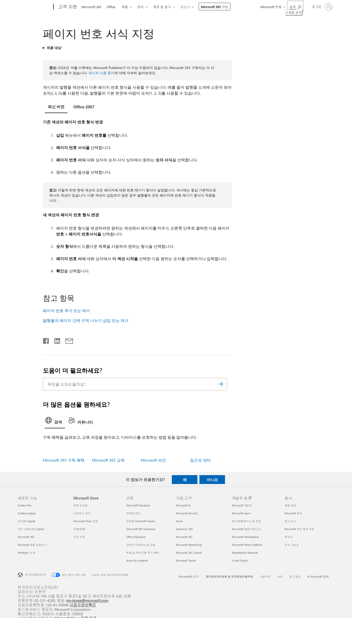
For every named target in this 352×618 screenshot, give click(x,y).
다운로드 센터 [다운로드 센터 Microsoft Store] (81, 513)
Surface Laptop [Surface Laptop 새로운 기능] (26, 513)
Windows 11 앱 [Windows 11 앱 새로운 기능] (27, 552)
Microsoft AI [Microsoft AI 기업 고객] (183, 505)
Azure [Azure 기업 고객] (179, 521)
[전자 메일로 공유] (67, 340)
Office (111, 7)
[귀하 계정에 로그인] (322, 7)
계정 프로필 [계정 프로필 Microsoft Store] (80, 505)
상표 (280, 576)
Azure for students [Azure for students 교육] (137, 560)
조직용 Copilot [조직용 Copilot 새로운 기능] (26, 521)
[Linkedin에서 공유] (55, 340)
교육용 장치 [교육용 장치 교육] (133, 513)
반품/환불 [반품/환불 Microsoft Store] (79, 529)
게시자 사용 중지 (101, 72)
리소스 (185, 7)
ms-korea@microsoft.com (87, 600)
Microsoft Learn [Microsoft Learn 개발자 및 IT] (241, 513)
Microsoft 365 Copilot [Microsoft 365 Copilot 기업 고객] (189, 552)
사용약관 (265, 576)
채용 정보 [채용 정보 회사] (290, 505)
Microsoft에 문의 (189, 576)
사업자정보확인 (82, 604)
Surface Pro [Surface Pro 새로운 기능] (24, 505)
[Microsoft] (34, 7)
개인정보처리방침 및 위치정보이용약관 (229, 576)
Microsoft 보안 (153, 460)
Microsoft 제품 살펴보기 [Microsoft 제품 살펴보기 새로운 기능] (32, 545)
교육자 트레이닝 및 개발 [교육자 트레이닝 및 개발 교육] (141, 545)
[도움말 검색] (295, 6)
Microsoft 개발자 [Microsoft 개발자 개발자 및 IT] (242, 505)
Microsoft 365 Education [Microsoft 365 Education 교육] (140, 529)
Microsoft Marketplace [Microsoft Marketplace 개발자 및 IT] (245, 537)
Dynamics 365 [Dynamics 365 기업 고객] (184, 529)
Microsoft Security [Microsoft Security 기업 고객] (187, 513)
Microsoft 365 (91, 7)
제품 (125, 7)
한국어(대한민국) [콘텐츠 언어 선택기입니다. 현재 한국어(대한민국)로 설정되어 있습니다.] (35, 574)
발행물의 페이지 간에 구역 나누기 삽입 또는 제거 (85, 320)
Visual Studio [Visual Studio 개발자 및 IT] (240, 560)
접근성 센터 (200, 460)
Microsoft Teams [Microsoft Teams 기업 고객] (186, 560)
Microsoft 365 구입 (214, 7)
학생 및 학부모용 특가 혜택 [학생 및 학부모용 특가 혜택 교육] (142, 552)
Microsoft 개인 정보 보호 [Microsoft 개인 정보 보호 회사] (299, 529)
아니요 (212, 479)
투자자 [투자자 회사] (289, 537)
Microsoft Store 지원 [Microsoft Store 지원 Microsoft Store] (85, 521)
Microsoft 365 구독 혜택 (63, 460)
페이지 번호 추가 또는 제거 (66, 310)
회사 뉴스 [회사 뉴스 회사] (290, 521)
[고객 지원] (67, 7)
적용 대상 (53, 47)
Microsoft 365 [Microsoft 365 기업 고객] (184, 537)
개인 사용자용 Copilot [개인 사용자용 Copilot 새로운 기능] (31, 529)
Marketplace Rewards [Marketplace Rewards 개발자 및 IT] (245, 552)
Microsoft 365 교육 (108, 460)
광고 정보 (295, 576)
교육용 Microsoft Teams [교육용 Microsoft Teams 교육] (140, 521)
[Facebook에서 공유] (46, 340)
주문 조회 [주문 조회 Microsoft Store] (79, 537)
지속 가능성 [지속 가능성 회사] (292, 545)
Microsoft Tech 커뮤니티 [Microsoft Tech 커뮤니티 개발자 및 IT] (246, 529)
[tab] (56, 107)
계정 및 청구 (162, 7)
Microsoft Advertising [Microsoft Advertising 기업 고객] (189, 545)
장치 (140, 7)
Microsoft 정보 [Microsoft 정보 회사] (293, 513)
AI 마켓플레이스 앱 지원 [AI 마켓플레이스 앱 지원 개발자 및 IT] (246, 521)
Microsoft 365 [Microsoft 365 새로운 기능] (26, 537)
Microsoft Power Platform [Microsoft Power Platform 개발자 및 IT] (247, 545)
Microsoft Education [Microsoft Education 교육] (138, 505)
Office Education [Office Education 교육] (136, 537)
